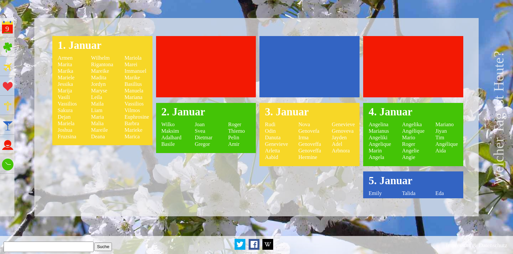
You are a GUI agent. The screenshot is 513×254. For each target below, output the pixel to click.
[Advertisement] (206, 67)
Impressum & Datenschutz (476, 245)
